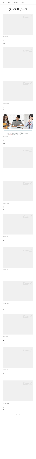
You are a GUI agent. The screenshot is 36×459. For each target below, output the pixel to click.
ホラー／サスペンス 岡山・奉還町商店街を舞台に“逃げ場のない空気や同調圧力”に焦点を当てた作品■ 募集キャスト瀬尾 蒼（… (18, 46)
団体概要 (16, 2)
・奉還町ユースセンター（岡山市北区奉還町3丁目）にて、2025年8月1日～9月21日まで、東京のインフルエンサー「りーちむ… (18, 263)
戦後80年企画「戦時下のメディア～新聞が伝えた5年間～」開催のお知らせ (17, 220)
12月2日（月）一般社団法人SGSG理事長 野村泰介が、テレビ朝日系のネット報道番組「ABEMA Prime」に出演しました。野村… (18, 403)
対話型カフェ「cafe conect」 (12, 330)
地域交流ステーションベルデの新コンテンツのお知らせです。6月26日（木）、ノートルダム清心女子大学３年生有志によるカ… (18, 333)
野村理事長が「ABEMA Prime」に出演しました (17, 400)
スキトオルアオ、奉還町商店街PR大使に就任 (17, 113)
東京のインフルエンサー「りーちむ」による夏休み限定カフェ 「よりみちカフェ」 (18, 258)
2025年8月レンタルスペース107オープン (15, 294)
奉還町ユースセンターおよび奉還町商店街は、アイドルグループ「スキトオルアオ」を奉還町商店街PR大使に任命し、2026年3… (18, 117)
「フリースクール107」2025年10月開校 (15, 148)
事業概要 (23, 2)
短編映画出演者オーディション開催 (14, 435)
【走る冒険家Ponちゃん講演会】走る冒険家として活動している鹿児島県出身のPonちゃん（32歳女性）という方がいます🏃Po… (18, 187)
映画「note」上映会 (9, 365)
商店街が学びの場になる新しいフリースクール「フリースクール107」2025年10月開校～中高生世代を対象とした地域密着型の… (18, 152)
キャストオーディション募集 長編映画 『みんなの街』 (17, 42)
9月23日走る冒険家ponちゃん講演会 (14, 184)
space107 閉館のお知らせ (11, 78)
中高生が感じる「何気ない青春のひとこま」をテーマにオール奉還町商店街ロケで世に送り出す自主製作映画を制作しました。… (18, 368)
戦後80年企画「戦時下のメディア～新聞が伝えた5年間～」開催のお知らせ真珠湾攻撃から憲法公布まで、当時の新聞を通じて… (18, 225)
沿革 (9, 2)
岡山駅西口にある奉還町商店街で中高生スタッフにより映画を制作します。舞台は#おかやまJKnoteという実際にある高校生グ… (18, 439)
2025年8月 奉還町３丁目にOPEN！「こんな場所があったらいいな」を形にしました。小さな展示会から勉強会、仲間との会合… (18, 298)
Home (3, 2)
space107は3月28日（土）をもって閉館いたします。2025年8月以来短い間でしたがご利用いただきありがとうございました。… (18, 81)
